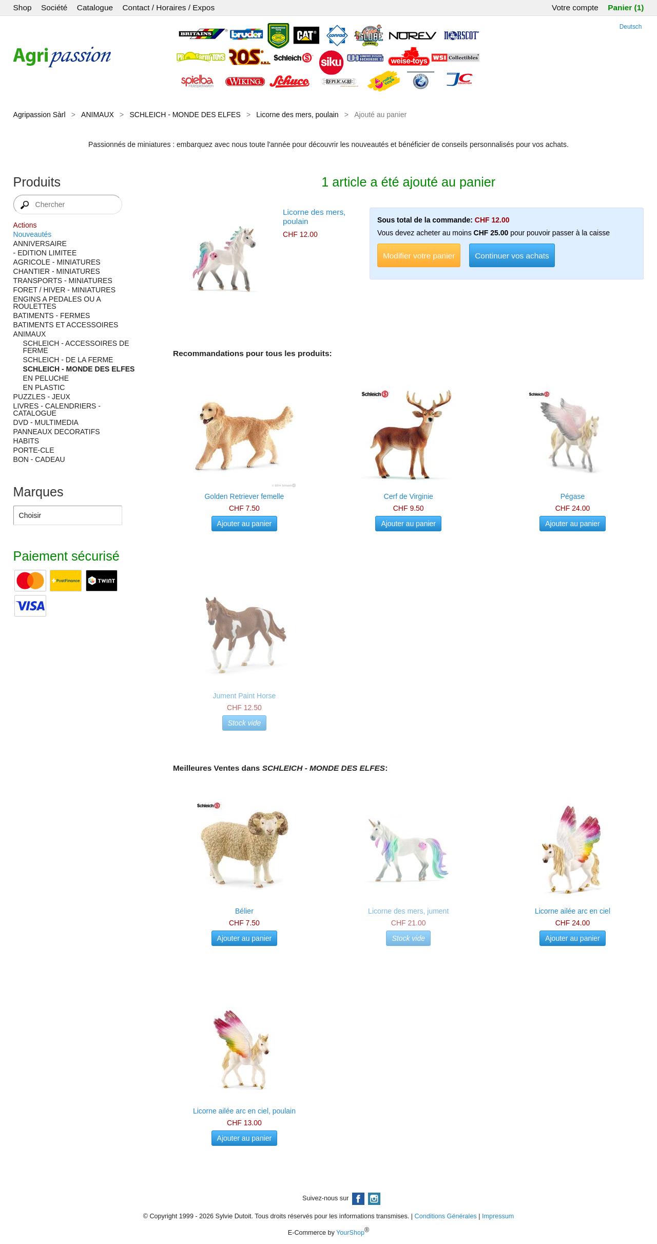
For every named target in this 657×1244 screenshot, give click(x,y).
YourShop (350, 1232)
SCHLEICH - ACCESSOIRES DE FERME (76, 347)
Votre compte (575, 7)
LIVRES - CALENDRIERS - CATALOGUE (57, 409)
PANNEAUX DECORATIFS (56, 431)
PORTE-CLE (33, 450)
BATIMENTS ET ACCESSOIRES (66, 324)
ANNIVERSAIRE (40, 243)
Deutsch (631, 26)
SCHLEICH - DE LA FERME (68, 359)
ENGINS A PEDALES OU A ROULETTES (57, 302)
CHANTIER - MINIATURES (56, 271)
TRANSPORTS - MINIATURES (62, 280)
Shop (22, 7)
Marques (38, 492)
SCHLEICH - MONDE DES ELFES (184, 114)
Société (54, 7)
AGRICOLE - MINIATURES (57, 262)
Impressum (498, 1216)
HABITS (26, 440)
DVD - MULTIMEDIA (46, 422)
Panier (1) (626, 7)
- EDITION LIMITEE (45, 252)
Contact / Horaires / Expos (168, 7)
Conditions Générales (446, 1216)
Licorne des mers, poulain (297, 114)
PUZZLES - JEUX (41, 396)
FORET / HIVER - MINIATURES (64, 289)
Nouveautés (32, 234)
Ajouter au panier (244, 523)
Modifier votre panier (419, 255)
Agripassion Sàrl (39, 114)
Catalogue (95, 7)
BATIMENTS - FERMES (51, 315)
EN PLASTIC (44, 387)
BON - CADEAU (39, 459)
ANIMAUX (97, 114)
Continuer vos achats (512, 255)
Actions (25, 225)
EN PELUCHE (46, 378)
